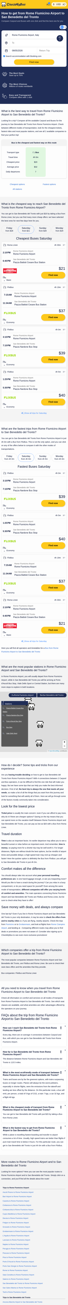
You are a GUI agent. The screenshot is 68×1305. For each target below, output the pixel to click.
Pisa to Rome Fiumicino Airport (14, 1257)
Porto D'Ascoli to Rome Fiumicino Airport (18, 1262)
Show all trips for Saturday (34, 413)
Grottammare (24, 924)
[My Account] (48, 4)
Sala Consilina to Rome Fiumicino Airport (18, 1275)
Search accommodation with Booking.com (23, 56)
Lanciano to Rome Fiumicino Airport (16, 1240)
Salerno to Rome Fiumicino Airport (16, 1279)
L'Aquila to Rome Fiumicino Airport (16, 1236)
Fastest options (49, 184)
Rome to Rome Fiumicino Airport (15, 1270)
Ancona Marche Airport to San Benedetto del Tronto (22, 1302)
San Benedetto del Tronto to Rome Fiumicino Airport (23, 1283)
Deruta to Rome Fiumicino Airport (15, 1218)
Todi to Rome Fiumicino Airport (14, 1292)
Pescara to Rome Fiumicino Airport (16, 1253)
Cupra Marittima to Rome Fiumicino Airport (19, 1214)
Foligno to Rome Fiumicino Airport (16, 1223)
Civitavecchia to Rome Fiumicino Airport (18, 1210)
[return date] (51, 51)
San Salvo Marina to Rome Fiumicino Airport (20, 1288)
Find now (53, 275)
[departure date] (23, 51)
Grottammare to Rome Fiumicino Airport (18, 1231)
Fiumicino (10, 924)
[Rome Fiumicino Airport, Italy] (37, 35)
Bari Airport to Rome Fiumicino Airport (17, 1196)
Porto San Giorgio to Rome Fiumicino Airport (20, 1266)
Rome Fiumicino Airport (22, 695)
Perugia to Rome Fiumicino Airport (16, 1249)
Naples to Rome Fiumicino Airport (15, 1244)
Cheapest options (17, 184)
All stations (17, 189)
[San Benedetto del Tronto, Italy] (37, 43)
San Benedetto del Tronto (52, 695)
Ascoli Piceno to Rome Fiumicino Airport (18, 1192)
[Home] (23, 4)
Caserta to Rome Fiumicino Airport (16, 1201)
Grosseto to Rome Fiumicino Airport (16, 1227)
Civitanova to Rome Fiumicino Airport (17, 1205)
